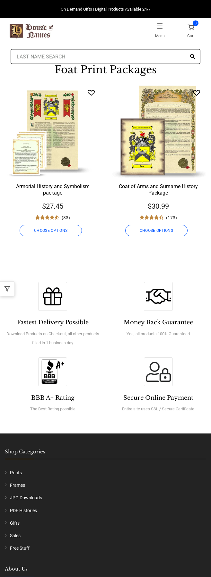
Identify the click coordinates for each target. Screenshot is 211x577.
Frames (17, 485)
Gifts (15, 523)
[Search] (192, 57)
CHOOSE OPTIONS (50, 230)
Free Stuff (20, 548)
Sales (15, 535)
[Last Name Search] (105, 56)
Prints (16, 472)
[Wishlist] (91, 92)
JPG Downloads (26, 497)
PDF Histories (23, 510)
